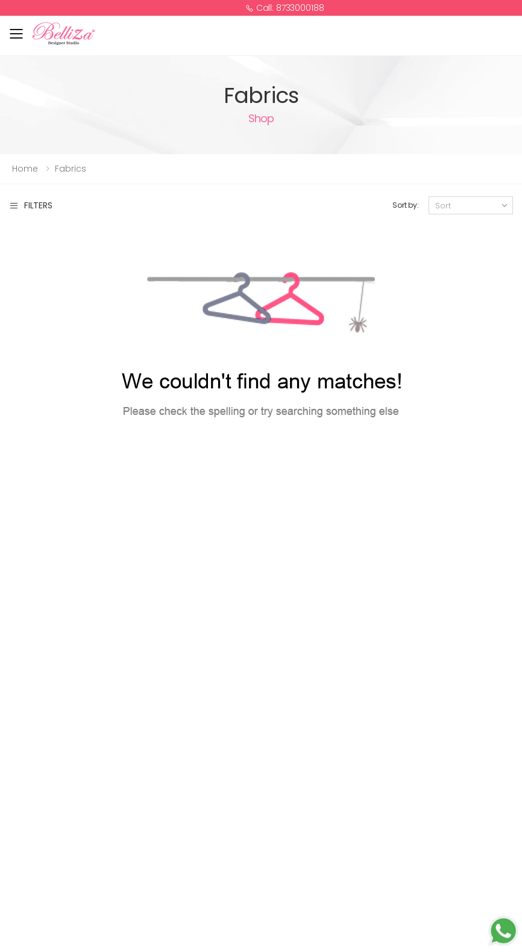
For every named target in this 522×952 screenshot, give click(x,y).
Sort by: (405, 205)
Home (25, 169)
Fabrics (70, 169)
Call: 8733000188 (284, 8)
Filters (30, 206)
